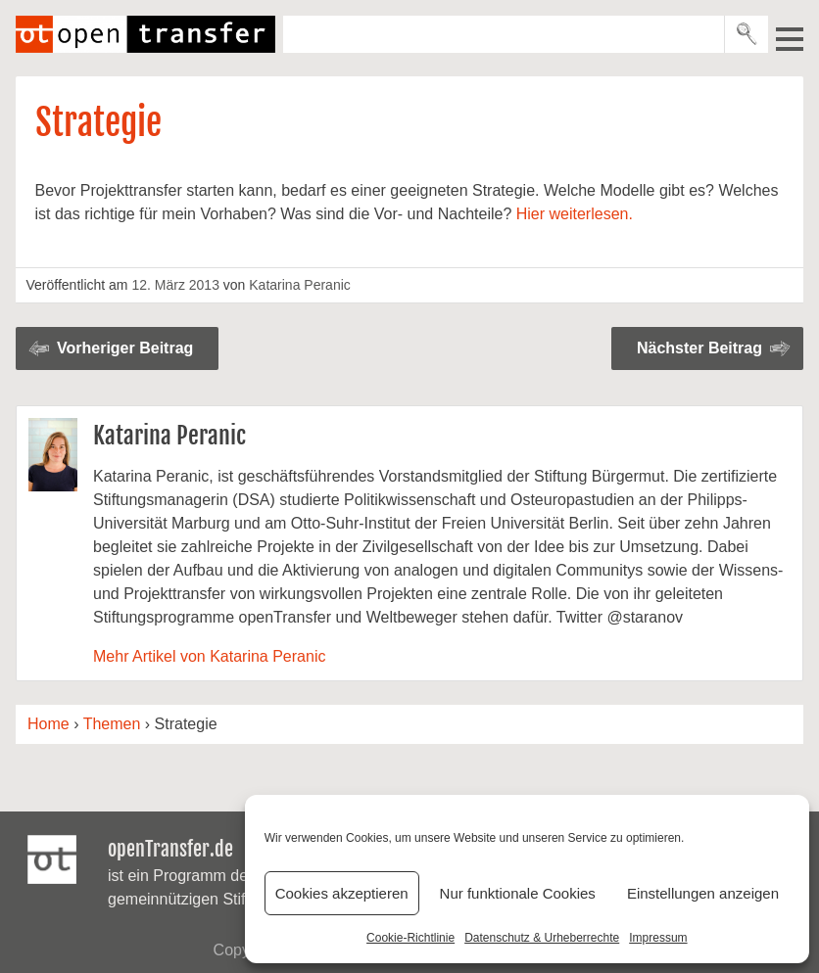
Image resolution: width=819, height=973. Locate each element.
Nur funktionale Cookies (518, 893)
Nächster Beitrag (699, 348)
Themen (112, 724)
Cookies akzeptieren (342, 893)
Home (48, 724)
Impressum (658, 938)
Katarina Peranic (300, 285)
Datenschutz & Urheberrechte (541, 938)
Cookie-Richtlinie (410, 938)
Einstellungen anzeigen (703, 893)
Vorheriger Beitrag (125, 348)
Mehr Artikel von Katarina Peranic (209, 656)
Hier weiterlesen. (574, 214)
